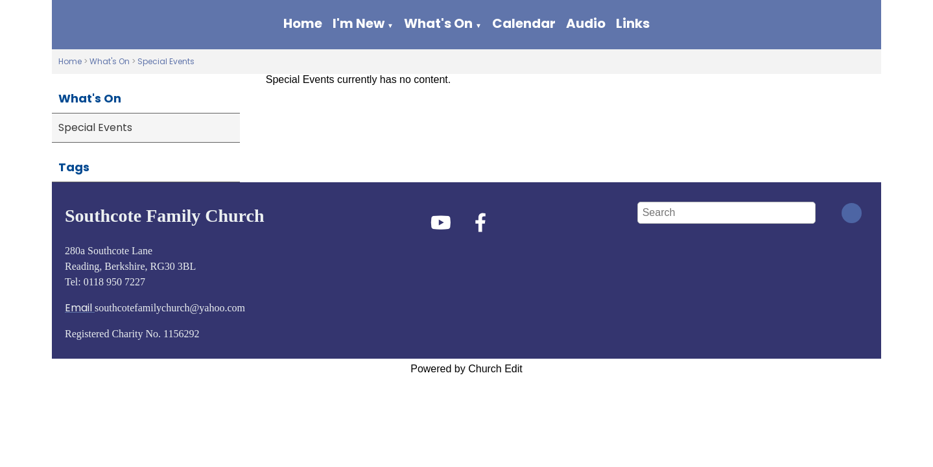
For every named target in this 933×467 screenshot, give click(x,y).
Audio (586, 23)
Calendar (524, 23)
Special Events (166, 61)
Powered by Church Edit (466, 368)
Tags (73, 167)
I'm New (358, 23)
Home (302, 23)
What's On (438, 23)
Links (633, 23)
